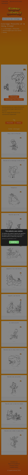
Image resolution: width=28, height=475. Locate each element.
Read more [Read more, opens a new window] (19, 236)
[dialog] (14, 237)
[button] (14, 238)
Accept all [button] (14, 242)
